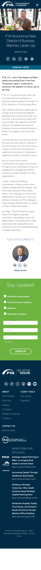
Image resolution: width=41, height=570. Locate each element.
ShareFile (25, 400)
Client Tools (28, 392)
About (5, 392)
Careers (5, 405)
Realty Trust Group (18, 467)
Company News (20, 67)
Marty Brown (20, 270)
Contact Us (8, 426)
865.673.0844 (8, 430)
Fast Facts (6, 400)
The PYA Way (8, 396)
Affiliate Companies (11, 414)
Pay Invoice (26, 396)
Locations (6, 418)
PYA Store (6, 409)
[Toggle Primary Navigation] (37, 5)
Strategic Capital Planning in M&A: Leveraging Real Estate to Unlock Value (25, 460)
